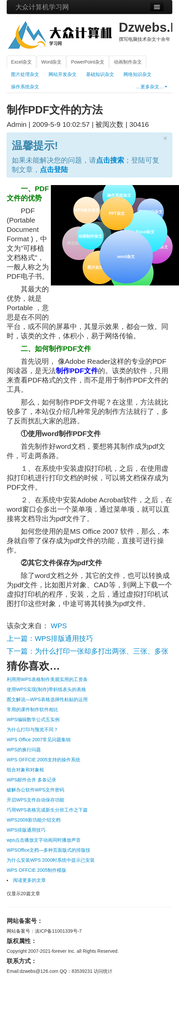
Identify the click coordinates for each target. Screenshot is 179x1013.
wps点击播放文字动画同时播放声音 (44, 840)
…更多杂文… (151, 86)
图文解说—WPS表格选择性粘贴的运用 (47, 699)
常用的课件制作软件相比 (32, 709)
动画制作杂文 (128, 62)
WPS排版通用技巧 (26, 830)
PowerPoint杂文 (87, 62)
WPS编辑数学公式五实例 (33, 719)
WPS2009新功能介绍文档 (34, 820)
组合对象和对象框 (25, 769)
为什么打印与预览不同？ (32, 729)
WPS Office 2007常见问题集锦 (39, 739)
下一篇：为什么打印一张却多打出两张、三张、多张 (87, 651)
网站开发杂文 (63, 74)
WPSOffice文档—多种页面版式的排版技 (48, 850)
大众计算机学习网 (42, 7)
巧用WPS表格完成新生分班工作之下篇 (47, 810)
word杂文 (125, 255)
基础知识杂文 (100, 74)
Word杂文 (51, 62)
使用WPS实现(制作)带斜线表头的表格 (46, 689)
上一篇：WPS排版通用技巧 (50, 638)
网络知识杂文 (137, 74)
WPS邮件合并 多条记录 (31, 779)
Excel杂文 (21, 62)
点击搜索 (110, 160)
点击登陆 (54, 169)
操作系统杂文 (25, 86)
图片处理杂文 (25, 74)
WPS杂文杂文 (86, 210)
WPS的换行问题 (24, 749)
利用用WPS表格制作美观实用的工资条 (47, 679)
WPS (59, 625)
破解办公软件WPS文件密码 (35, 789)
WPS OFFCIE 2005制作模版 (36, 870)
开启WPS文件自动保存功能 (35, 800)
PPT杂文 (115, 212)
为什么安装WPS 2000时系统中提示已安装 (51, 860)
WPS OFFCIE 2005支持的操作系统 (43, 759)
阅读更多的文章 (29, 880)
